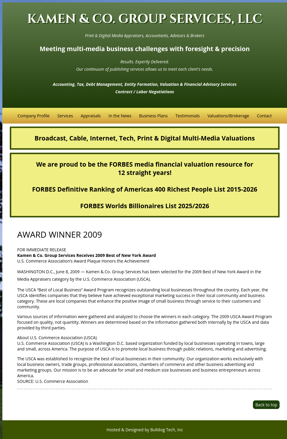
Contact (264, 116)
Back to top (266, 405)
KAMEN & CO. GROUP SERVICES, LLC (144, 19)
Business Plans (153, 116)
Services (65, 116)
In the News (120, 116)
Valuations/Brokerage (228, 116)
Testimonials (187, 116)
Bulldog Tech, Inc (166, 429)
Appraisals (91, 116)
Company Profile (33, 116)
